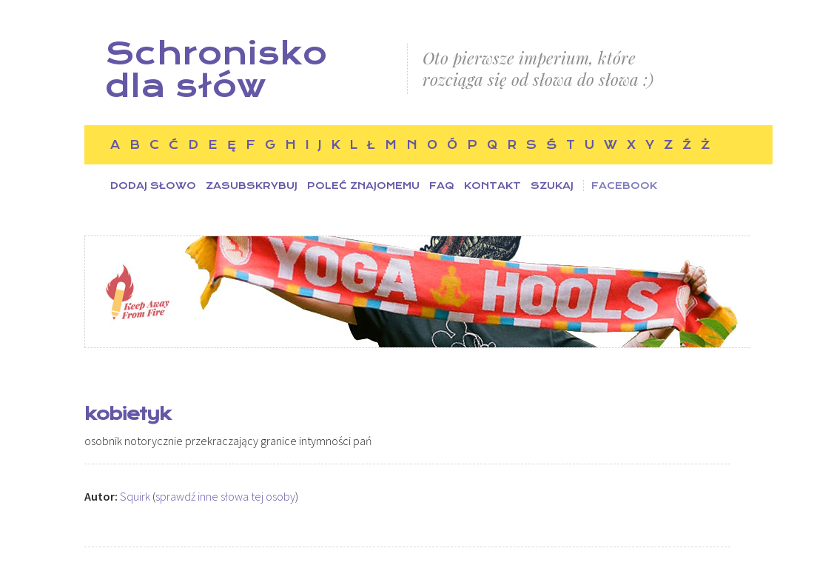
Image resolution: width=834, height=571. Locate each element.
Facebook (624, 185)
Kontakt (492, 185)
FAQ (441, 185)
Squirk (135, 496)
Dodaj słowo (153, 185)
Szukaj (552, 185)
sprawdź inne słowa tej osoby (225, 496)
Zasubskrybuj (251, 185)
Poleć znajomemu (363, 185)
